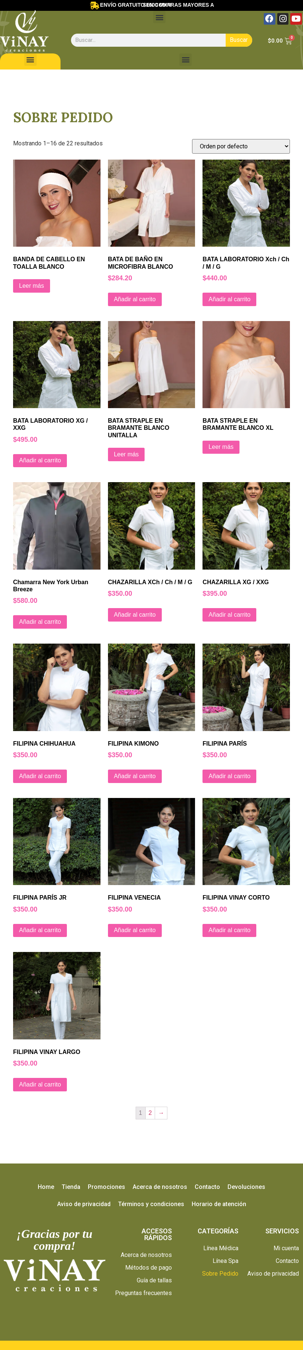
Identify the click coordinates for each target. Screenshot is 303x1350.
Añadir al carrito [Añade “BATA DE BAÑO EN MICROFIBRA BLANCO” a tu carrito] (135, 299)
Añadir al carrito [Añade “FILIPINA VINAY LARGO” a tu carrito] (40, 1084)
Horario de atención (219, 1204)
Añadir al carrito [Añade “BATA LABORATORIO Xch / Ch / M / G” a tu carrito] (229, 299)
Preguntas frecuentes (143, 1293)
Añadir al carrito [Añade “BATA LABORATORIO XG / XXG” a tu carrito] (40, 460)
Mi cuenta (286, 1248)
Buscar (239, 39)
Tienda (71, 1186)
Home (46, 1186)
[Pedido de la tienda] (241, 146)
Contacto (207, 1186)
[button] (159, 17)
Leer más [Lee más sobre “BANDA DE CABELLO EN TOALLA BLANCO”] (31, 286)
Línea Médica (220, 1248)
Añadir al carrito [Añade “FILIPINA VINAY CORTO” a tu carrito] (229, 930)
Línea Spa (225, 1260)
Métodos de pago (148, 1267)
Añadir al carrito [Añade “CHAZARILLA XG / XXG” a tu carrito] (229, 614)
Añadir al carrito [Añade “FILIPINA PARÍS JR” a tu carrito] (40, 930)
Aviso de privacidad (84, 1204)
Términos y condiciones (151, 1204)
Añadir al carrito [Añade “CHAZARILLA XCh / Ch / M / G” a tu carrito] (135, 614)
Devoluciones (246, 1186)
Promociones (106, 1186)
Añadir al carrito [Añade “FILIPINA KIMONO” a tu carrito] (135, 776)
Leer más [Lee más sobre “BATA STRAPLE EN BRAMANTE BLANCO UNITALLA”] (126, 454)
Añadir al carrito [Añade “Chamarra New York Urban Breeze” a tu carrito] (40, 622)
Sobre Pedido (220, 1273)
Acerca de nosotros (160, 1186)
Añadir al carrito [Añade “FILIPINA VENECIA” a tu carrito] (135, 930)
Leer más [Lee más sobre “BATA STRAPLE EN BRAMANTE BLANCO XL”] (221, 447)
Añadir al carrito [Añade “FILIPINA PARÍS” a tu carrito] (229, 776)
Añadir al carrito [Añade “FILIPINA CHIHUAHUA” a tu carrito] (40, 776)
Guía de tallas (154, 1280)
